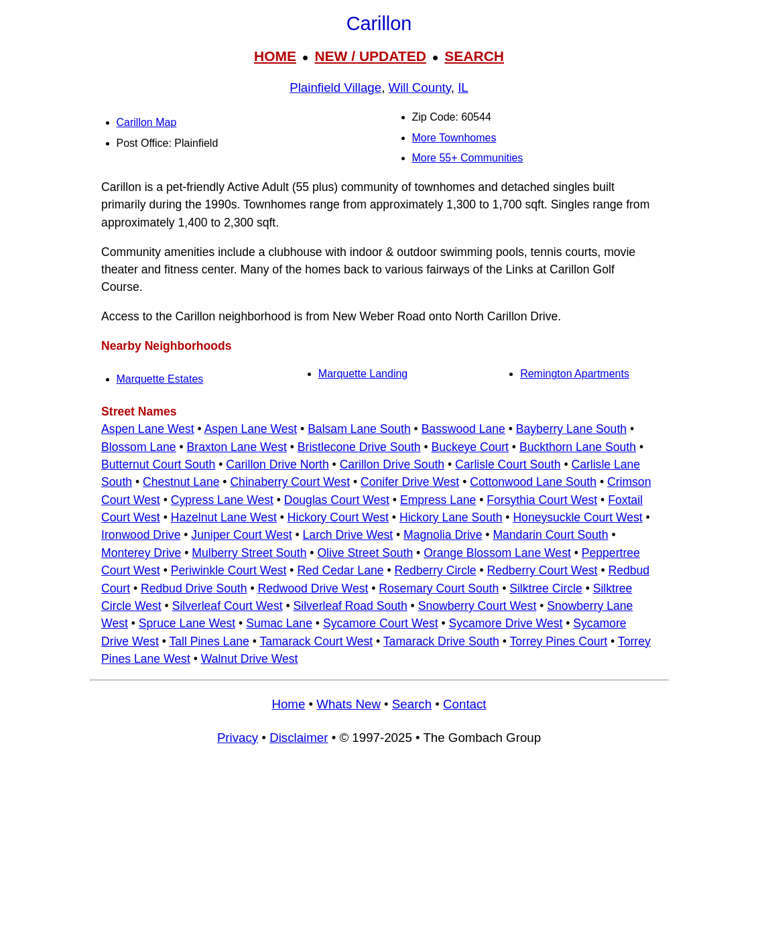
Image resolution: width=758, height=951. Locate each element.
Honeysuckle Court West (577, 517)
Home (288, 704)
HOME (275, 56)
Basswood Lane (463, 429)
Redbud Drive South (194, 588)
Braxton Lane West (237, 447)
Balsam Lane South (359, 429)
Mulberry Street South (249, 553)
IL (463, 87)
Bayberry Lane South (571, 429)
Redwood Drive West (312, 588)
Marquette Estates (160, 379)
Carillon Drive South (392, 464)
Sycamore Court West (380, 623)
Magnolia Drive (442, 535)
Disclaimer (298, 738)
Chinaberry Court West (290, 482)
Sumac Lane (279, 623)
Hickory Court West (338, 517)
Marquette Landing (362, 373)
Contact (464, 704)
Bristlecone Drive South (359, 447)
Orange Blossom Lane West (497, 553)
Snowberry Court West (477, 606)
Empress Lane (438, 500)
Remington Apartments (574, 373)
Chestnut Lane (181, 482)
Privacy (237, 738)
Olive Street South (365, 553)
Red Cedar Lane (340, 570)
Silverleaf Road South (350, 606)
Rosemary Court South (439, 588)
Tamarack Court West (316, 641)
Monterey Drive (141, 553)
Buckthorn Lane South (577, 447)
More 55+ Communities (467, 158)
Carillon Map (147, 122)
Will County (420, 87)
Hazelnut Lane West (224, 517)
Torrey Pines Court (559, 641)
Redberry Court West (542, 570)
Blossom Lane (138, 447)
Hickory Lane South (451, 517)
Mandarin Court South (550, 535)
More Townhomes (454, 137)
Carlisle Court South (507, 464)
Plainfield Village (335, 87)
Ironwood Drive (140, 535)
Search (412, 704)
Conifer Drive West (410, 482)
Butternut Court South (158, 464)
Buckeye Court (470, 447)
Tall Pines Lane (209, 641)
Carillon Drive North (277, 464)
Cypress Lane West (222, 500)
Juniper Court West (241, 535)
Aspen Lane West (147, 429)
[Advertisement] (379, 854)
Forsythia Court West (542, 500)
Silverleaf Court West (227, 606)
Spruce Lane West (187, 623)
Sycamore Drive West (506, 623)
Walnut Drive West (249, 658)
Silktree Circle (545, 588)
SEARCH (474, 56)
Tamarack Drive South (441, 641)
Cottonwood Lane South (533, 482)
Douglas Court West (336, 500)
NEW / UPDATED (370, 56)
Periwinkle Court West (229, 570)
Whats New (348, 704)
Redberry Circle (435, 570)
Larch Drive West (348, 535)
